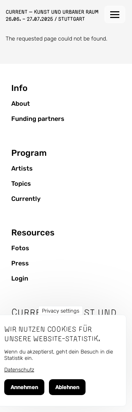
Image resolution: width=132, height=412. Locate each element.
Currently (25, 199)
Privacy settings (60, 311)
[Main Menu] (114, 14)
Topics (21, 183)
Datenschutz (19, 370)
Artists (22, 168)
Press (20, 263)
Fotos (20, 248)
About (20, 103)
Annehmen (24, 387)
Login (19, 278)
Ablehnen (67, 387)
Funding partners (37, 119)
